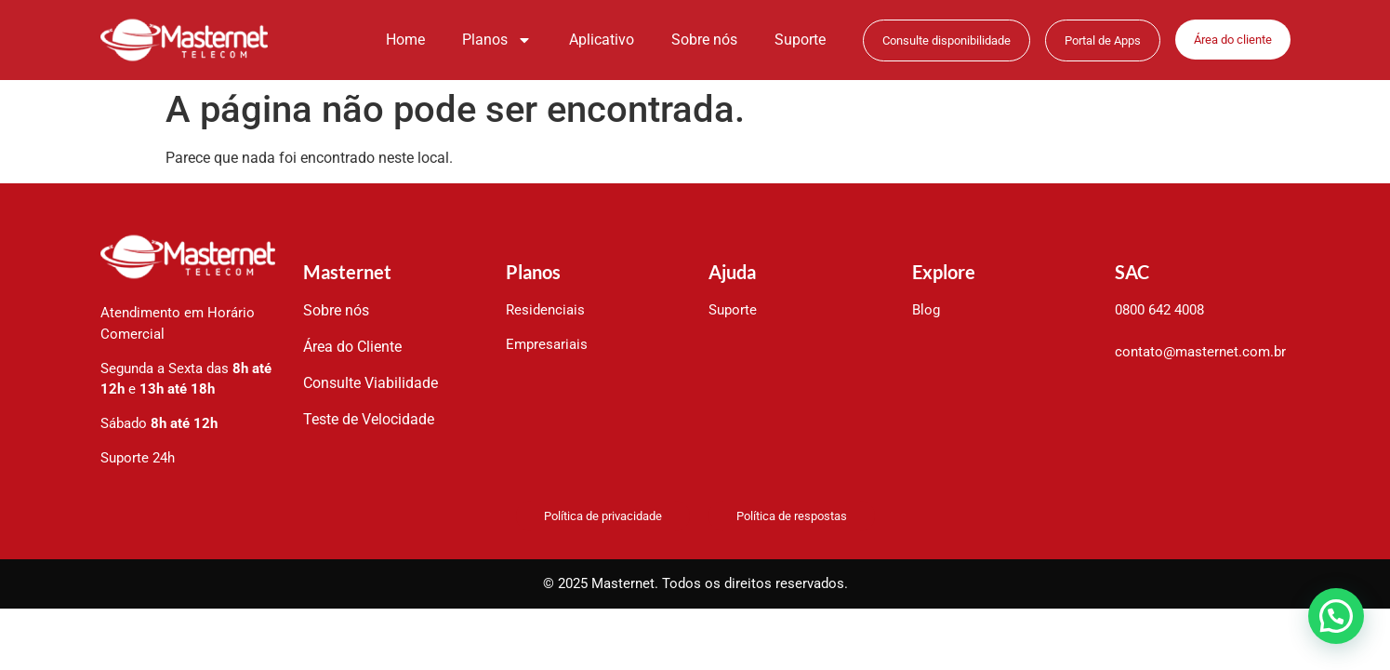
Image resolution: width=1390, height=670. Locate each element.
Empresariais (547, 344)
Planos (497, 40)
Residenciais (545, 310)
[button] (1335, 614)
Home (405, 39)
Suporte (800, 39)
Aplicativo (601, 39)
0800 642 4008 (1159, 310)
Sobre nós (704, 39)
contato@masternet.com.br (1200, 351)
